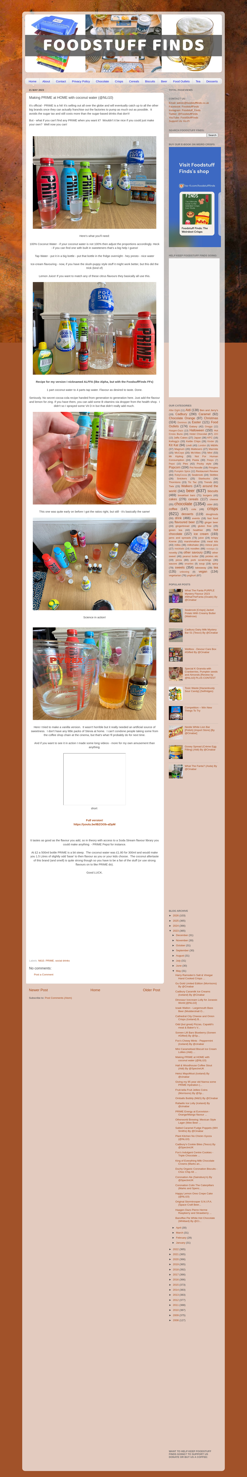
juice (201, 537)
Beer (164, 81)
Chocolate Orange (182, 418)
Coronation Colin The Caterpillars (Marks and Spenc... (194, 1187)
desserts (187, 514)
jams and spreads (180, 537)
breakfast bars (186, 495)
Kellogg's (174, 441)
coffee (173, 509)
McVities (196, 452)
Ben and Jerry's (209, 410)
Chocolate (102, 81)
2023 (176, 930)
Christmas (211, 418)
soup (202, 563)
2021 (176, 1254)
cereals (193, 499)
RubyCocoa (181, 475)
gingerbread (182, 526)
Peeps (210, 460)
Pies (185, 463)
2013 (176, 1294)
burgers (207, 495)
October (181, 945)
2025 (176, 920)
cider (209, 504)
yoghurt (191, 575)
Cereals (134, 81)
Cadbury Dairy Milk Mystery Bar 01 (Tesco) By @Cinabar (201, 631)
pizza (179, 560)
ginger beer (211, 522)
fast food (212, 518)
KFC (210, 437)
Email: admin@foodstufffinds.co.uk (189, 102)
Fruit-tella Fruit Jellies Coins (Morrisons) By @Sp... (191, 1091)
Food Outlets (181, 81)
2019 (176, 1264)
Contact (61, 81)
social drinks (62, 960)
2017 (176, 1274)
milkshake (193, 544)
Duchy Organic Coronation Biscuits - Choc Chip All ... (196, 1170)
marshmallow (192, 541)
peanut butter (190, 556)
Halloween (196, 430)
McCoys (179, 452)
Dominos (182, 422)
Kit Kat (173, 445)
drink (178, 518)
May (179, 970)
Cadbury (181, 414)
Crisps (119, 81)
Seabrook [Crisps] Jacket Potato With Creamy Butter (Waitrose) (200, 613)
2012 (176, 1300)
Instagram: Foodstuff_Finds (184, 110)
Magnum (179, 449)
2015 (176, 1284)
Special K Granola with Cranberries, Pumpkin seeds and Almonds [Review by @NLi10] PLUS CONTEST (201, 673)
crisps (212, 508)
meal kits (212, 541)
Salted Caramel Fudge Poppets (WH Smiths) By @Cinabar (196, 1129)
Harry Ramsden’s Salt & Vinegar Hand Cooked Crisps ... (194, 977)
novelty (173, 552)
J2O (216, 434)
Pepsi (172, 463)
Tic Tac (192, 482)
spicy (215, 563)
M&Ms (214, 445)
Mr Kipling (176, 456)
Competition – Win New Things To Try (198, 709)
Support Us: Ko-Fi (179, 121)
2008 (176, 1320)
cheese (214, 499)
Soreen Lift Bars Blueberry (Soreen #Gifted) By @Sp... (195, 1034)
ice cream (201, 534)
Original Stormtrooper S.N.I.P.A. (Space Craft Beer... (193, 1203)
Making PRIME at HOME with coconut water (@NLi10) (192, 1059)
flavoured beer (185, 522)
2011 (176, 1305)
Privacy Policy (81, 81)
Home (32, 81)
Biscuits (150, 81)
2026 (176, 915)
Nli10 (41, 960)
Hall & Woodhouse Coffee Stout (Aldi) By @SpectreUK (193, 1067)
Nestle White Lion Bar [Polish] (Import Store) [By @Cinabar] (200, 730)
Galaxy (193, 426)
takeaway (200, 567)
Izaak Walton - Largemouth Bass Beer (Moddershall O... (194, 1009)
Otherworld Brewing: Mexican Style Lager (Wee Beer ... (195, 1121)
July (178, 960)
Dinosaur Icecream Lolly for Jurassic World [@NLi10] (196, 1001)
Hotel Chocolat (198, 434)
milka (177, 544)
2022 (176, 1249)
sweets (180, 567)
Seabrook (197, 474)
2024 (176, 925)
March (180, 1232)
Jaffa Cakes (181, 437)
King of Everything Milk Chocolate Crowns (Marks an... (194, 1162)
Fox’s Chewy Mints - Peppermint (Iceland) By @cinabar (194, 1042)
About (46, 81)
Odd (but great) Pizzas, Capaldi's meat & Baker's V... (194, 1026)
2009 (176, 1315)
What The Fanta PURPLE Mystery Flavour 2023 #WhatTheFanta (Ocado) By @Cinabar (201, 595)
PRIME (50, 960)
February (181, 1237)
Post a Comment (43, 974)
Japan (197, 437)
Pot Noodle (195, 467)
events (196, 518)
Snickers (182, 478)
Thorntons (175, 482)
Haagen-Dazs (176, 430)
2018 (176, 1269)
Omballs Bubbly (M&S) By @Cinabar (196, 1098)
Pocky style (204, 463)
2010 (176, 1310)
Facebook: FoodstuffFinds (184, 106)
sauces (173, 563)
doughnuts (212, 514)
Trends (208, 482)
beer (190, 490)
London (202, 445)
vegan (203, 571)
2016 (176, 1279)
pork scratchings (201, 560)
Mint (209, 452)
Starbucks (204, 478)
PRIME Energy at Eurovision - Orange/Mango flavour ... (192, 1113)
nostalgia (210, 549)
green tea (175, 530)
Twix (171, 486)
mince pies (211, 544)
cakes (173, 499)
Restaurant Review (207, 471)
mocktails (179, 548)
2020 (176, 1259)
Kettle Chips (193, 441)
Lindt (189, 445)
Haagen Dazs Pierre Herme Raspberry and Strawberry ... (193, 1211)
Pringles (213, 467)
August (180, 955)
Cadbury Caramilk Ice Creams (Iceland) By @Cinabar (192, 993)
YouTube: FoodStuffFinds (183, 117)
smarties (189, 563)
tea (216, 567)
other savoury (193, 552)
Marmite (213, 449)
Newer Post (38, 990)
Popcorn (174, 467)
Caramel (204, 414)
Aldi (188, 410)
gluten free (204, 526)
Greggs (209, 426)
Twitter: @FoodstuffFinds (183, 113)
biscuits (213, 491)
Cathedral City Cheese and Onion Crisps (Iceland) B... (194, 1018)
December (182, 935)
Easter (196, 422)
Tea (198, 81)
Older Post (151, 990)
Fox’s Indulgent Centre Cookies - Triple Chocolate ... (194, 1154)
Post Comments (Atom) (58, 997)
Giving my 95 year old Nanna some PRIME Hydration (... (195, 1083)
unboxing (184, 571)
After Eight (174, 410)
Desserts (212, 81)
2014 (176, 1289)
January (181, 1242)
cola (193, 509)
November (182, 940)
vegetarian (175, 575)
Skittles (214, 474)
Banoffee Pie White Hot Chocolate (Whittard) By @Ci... (195, 1220)
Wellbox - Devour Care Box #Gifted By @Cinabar (200, 651)
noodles (195, 548)
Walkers (186, 486)
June (179, 965)
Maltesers (196, 449)
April (179, 1227)
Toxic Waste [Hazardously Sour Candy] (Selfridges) (200, 690)
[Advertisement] (87, 932)
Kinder (210, 441)
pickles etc (212, 556)
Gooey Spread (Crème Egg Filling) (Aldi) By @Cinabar (200, 748)
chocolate (183, 503)
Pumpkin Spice (182, 471)
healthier (198, 530)
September (182, 950)
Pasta (195, 460)
